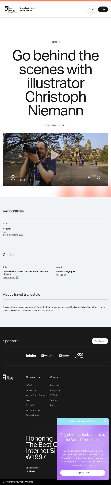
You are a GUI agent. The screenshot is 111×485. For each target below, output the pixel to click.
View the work (9, 278)
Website (59, 275)
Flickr (52, 405)
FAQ (28, 400)
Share (103, 9)
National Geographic (55, 125)
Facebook (54, 385)
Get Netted (31, 405)
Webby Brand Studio (35, 395)
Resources (31, 390)
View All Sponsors (100, 341)
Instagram (55, 390)
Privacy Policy (32, 415)
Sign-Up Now (83, 473)
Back (91, 9)
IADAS (29, 385)
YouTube (54, 400)
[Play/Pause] (13, 178)
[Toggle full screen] (98, 177)
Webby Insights (33, 410)
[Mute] (89, 177)
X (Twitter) (54, 395)
